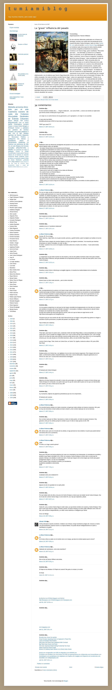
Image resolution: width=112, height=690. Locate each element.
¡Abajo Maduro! (15, 161)
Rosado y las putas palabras (17, 131)
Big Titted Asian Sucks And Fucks (48, 644)
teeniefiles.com (43, 657)
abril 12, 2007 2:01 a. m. (45, 629)
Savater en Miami (22, 44)
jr (39, 142)
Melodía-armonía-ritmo (18, 107)
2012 (11, 349)
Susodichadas (12, 153)
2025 (11, 318)
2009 (11, 357)
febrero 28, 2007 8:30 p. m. (46, 561)
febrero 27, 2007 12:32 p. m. (46, 262)
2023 (11, 323)
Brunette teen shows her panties (48, 637)
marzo (11, 385)
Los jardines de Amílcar (18, 130)
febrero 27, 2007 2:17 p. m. (46, 299)
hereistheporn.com (44, 656)
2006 (11, 393)
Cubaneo (25, 114)
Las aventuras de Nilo (21, 144)
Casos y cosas (13, 126)
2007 (11, 361)
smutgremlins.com (50, 652)
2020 (11, 330)
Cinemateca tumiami (21, 124)
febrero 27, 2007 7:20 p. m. (46, 467)
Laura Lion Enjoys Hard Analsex (48, 640)
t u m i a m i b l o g (37, 9)
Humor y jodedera (22, 128)
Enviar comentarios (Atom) (49, 670)
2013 (11, 347)
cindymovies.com (85, 654)
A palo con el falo (18, 132)
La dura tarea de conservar (22, 35)
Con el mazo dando (53, 99)
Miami (21, 64)
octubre (12, 368)
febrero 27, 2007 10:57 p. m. (46, 499)
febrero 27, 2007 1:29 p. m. (46, 282)
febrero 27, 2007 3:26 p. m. (46, 423)
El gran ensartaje (14, 27)
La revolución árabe (18, 158)
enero (11, 390)
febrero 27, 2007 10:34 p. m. (46, 487)
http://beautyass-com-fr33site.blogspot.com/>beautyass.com (55, 600)
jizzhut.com (42, 652)
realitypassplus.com (53, 657)
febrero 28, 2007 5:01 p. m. (46, 551)
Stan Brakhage (14, 31)
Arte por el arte (44, 99)
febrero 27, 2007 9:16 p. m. (46, 477)
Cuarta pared (20, 153)
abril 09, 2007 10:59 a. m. (46, 602)
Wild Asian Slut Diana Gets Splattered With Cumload (53, 642)
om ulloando (25, 155)
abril (11, 382)
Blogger (66, 681)
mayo (11, 380)
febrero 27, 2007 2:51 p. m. (46, 386)
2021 (11, 328)
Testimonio (19, 160)
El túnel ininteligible (15, 93)
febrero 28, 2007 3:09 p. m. (46, 516)
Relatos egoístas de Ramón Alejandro (18, 134)
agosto (12, 373)
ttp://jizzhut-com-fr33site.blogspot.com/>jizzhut (51, 598)
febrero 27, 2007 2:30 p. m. (46, 325)
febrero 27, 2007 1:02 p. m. (46, 272)
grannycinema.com (75, 654)
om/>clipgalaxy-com (44, 627)
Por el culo (11, 146)
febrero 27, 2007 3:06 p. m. (46, 411)
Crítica (26, 121)
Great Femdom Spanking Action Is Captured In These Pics (55, 639)
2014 (11, 345)
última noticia (16, 166)
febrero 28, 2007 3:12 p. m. (46, 529)
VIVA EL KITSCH (19, 163)
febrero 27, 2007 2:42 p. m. (46, 345)
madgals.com (78, 656)
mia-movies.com (60, 654)
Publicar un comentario (43, 663)
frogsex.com (71, 656)
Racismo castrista (23, 166)
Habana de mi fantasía (14, 155)
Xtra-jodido (13, 116)
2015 (11, 342)
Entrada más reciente (41, 667)
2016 (11, 340)
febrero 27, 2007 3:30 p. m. (46, 435)
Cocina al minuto (22, 151)
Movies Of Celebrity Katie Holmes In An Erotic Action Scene (55, 649)
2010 (11, 354)
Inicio (70, 667)
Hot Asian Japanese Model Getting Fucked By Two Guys (54, 646)
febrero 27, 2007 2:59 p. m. (46, 399)
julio (11, 375)
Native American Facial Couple (47, 647)
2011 (11, 352)
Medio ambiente (19, 156)
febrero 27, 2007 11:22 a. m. (46, 208)
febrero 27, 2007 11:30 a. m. (46, 218)
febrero (12, 387)
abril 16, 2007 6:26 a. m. (45, 660)
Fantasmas (11, 156)
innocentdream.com (96, 654)
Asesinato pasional (23, 54)
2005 (11, 395)
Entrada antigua (99, 667)
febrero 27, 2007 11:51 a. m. (46, 228)
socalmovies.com (95, 656)
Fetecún (26, 153)
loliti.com (58, 652)
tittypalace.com (65, 652)
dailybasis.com (64, 656)
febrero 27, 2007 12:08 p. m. (46, 249)
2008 (11, 359)
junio (11, 378)
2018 (11, 335)
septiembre (13, 371)
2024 (11, 321)
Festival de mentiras (21, 84)
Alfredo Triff (42, 521)
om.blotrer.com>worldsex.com (47, 654)
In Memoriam (13, 137)
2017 (11, 337)
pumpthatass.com (54, 656)
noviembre (13, 366)
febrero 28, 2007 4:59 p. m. (46, 541)
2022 (11, 326)
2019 (11, 333)
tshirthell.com (73, 652)
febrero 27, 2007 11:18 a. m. (46, 137)
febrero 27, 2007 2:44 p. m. (46, 372)
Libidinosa (21, 142)
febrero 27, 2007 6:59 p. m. (46, 446)
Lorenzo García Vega (90, 45)
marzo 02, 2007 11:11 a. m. (46, 575)
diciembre (12, 363)
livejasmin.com (87, 656)
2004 (11, 397)
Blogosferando (13, 122)
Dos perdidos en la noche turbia (23, 74)
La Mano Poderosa (44, 190)
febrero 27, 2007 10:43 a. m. (46, 127)
